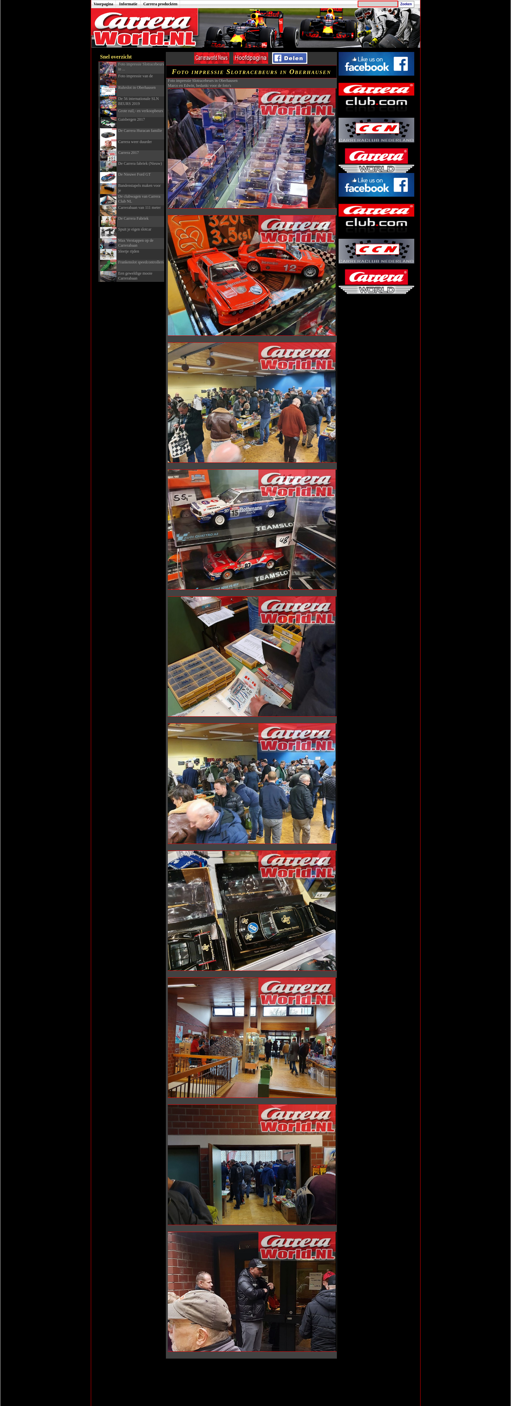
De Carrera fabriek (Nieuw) (140, 163)
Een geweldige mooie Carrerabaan (135, 276)
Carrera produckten (160, 4)
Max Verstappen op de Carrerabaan (135, 243)
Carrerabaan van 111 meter (139, 207)
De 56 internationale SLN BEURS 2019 (138, 101)
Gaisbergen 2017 (131, 119)
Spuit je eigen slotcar (134, 229)
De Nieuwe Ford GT (134, 174)
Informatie (128, 4)
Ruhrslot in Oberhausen (137, 87)
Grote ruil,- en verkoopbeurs (140, 111)
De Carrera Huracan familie (140, 130)
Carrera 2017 (128, 152)
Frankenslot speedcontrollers (141, 262)
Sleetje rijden (128, 251)
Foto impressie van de (135, 76)
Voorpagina (104, 4)
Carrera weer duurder (135, 141)
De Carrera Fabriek (133, 218)
